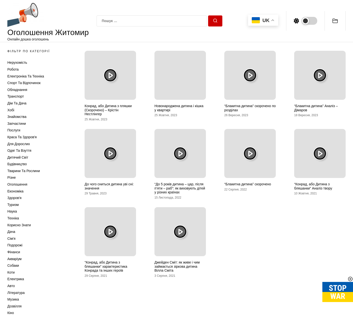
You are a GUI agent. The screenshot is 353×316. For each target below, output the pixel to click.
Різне (11, 177)
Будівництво (17, 164)
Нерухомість (17, 62)
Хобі (10, 110)
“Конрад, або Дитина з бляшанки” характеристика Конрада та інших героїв (106, 266)
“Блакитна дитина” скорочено (247, 184)
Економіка (15, 191)
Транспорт (15, 96)
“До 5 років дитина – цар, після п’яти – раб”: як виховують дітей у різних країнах (179, 188)
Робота (13, 69)
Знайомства (16, 117)
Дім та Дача (16, 103)
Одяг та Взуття (19, 150)
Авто (11, 286)
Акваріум (14, 259)
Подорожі (14, 245)
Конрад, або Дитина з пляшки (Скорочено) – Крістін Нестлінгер (108, 110)
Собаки (13, 265)
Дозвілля (14, 306)
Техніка (13, 218)
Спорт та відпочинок (23, 83)
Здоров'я (14, 198)
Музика (13, 299)
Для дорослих (18, 144)
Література (16, 293)
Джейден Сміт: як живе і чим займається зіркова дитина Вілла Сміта (177, 266)
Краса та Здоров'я (22, 137)
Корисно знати (19, 225)
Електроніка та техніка (25, 76)
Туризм (13, 205)
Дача (11, 232)
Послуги (13, 130)
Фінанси (13, 252)
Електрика (15, 279)
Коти (11, 272)
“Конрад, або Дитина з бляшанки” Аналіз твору (313, 186)
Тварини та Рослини (23, 171)
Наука (12, 211)
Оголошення (17, 184)
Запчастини (16, 124)
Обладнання (17, 90)
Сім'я (11, 238)
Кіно (10, 313)
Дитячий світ (17, 157)
